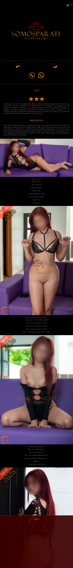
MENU (36, 519)
